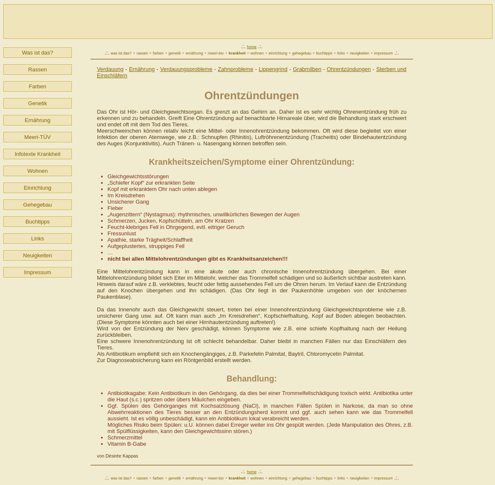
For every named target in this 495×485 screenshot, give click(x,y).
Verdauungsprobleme (186, 69)
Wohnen (37, 171)
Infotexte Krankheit (37, 154)
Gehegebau (37, 205)
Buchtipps (37, 221)
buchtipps (324, 53)
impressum (383, 53)
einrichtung (278, 53)
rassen (142, 53)
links (341, 53)
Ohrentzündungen (349, 69)
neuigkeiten (359, 53)
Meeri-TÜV (37, 137)
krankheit (237, 53)
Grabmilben (307, 69)
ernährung (194, 53)
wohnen (257, 53)
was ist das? (121, 53)
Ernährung (37, 120)
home (252, 47)
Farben (37, 86)
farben (158, 53)
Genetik (37, 103)
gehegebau (301, 53)
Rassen (37, 69)
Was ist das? (37, 52)
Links (37, 238)
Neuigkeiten (37, 255)
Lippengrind (273, 69)
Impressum (37, 272)
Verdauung (110, 69)
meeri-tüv (216, 53)
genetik (175, 53)
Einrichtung (37, 188)
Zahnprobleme (235, 69)
